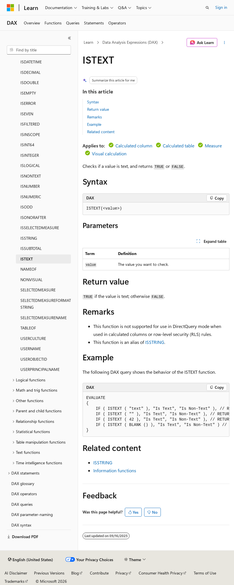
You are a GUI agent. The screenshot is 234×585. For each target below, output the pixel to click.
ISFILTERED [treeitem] (30, 124)
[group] (156, 414)
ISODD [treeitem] (26, 207)
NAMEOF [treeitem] (28, 269)
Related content (101, 131)
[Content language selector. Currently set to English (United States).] (30, 559)
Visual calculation (109, 153)
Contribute (99, 573)
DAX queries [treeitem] (22, 504)
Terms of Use (205, 573)
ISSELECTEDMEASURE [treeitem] (39, 227)
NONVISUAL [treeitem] (31, 279)
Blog (75, 573)
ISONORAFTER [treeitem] (33, 217)
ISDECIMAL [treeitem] (30, 72)
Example (94, 124)
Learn (88, 42)
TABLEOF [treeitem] (28, 328)
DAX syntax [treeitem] (21, 525)
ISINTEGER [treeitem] (29, 155)
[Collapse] (69, 38)
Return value (98, 109)
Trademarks (14, 581)
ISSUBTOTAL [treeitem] (31, 248)
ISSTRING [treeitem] (28, 238)
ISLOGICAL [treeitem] (30, 165)
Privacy (121, 573)
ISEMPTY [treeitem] (28, 93)
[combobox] (39, 50)
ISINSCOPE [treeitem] (30, 134)
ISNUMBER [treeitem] (30, 186)
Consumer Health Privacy (161, 573)
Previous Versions (49, 573)
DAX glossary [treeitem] (22, 483)
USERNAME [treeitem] (30, 348)
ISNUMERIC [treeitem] (30, 196)
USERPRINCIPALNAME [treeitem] (40, 369)
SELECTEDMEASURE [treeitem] (38, 289)
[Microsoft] (10, 7)
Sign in (221, 7)
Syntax (93, 102)
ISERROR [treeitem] (28, 103)
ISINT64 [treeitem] (27, 144)
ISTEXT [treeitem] (26, 259)
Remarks (94, 117)
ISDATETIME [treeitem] (31, 61)
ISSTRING (154, 342)
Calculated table (178, 146)
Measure (213, 146)
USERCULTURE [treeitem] (33, 338)
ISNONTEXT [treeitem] (30, 176)
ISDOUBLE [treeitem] (29, 82)
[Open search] (207, 8)
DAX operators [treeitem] (24, 493)
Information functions (114, 470)
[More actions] (224, 42)
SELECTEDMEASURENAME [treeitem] (43, 317)
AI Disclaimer (16, 573)
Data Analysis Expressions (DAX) (130, 42)
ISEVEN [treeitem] (26, 113)
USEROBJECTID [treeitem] (33, 359)
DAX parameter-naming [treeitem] (32, 514)
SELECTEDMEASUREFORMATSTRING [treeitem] (45, 304)
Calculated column (133, 146)
